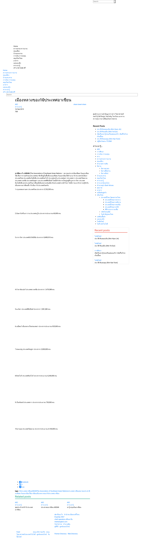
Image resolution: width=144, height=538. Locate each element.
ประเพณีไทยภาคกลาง (112, 200)
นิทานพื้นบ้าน (105, 171)
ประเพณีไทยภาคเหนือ (112, 205)
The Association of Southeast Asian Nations (52, 491)
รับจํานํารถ (58, 524)
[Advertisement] (72, 30)
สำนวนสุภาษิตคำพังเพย (105, 185)
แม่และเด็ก (100, 219)
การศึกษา (100, 152)
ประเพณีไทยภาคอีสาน (113, 202)
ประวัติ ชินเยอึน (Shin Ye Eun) (107, 132)
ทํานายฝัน (66, 524)
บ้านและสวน (101, 176)
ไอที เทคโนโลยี (102, 224)
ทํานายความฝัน (102, 164)
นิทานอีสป (104, 173)
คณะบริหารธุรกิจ (39, 532)
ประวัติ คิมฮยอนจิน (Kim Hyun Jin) (109, 129)
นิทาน (99, 166)
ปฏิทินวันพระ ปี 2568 (104, 141)
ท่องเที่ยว (100, 161)
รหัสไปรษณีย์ (105, 212)
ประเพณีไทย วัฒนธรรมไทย (110, 197)
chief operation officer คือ (63, 519)
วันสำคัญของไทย (107, 214)
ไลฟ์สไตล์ (100, 221)
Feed (18, 532)
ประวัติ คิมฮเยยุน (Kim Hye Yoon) (108, 139)
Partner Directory (60, 534)
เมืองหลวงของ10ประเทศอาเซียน (47, 493)
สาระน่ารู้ (100, 181)
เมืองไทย (100, 195)
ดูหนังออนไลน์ (42, 534)
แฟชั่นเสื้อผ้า (101, 217)
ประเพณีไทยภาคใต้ (112, 207)
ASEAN (34, 491)
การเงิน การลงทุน (103, 154)
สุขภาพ (99, 188)
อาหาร (99, 190)
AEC (98, 149)
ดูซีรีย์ (56, 526)
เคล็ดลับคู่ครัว (102, 193)
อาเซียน (33, 493)
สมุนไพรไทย (101, 178)
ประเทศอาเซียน (73, 491)
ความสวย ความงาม (104, 159)
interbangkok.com (60, 522)
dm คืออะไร (58, 514)
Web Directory (73, 534)
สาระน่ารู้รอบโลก (103, 183)
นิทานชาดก (105, 168)
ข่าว (98, 156)
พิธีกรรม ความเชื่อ (111, 209)
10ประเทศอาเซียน (25, 491)
